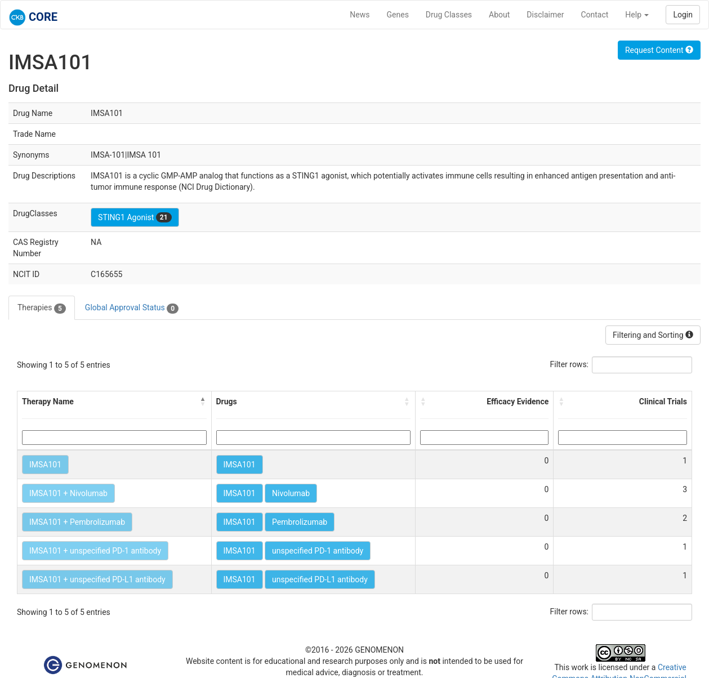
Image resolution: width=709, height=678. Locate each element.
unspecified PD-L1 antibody (320, 579)
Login (683, 14)
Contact (594, 14)
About (499, 14)
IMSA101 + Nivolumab (68, 493)
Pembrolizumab (299, 522)
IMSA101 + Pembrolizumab (77, 522)
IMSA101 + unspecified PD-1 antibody (95, 550)
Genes (398, 14)
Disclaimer (545, 14)
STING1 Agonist (135, 217)
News (359, 14)
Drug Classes (449, 14)
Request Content (659, 50)
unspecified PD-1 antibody (317, 550)
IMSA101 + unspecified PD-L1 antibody (97, 579)
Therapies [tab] (41, 308)
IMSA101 (45, 464)
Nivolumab (291, 493)
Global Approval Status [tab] (132, 308)
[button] (203, 401)
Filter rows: (569, 364)
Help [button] (637, 14)
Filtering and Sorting (653, 335)
